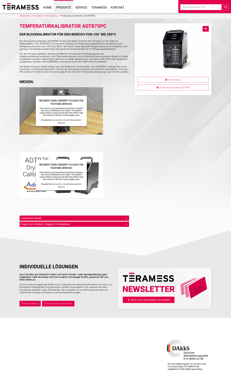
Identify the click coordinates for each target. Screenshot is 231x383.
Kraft (120, 346)
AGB (72, 362)
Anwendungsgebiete (81, 339)
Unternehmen (78, 333)
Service (81, 7)
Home (47, 7)
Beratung (123, 366)
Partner (74, 342)
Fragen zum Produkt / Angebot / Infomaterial (45, 224)
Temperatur (124, 342)
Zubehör (122, 353)
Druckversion (173, 79)
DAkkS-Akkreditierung (176, 333)
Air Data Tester (125, 336)
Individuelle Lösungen (130, 376)
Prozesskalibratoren (128, 349)
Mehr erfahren (30, 303)
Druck (121, 333)
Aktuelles (75, 336)
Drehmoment (125, 339)
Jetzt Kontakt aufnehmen (58, 303)
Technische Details (31, 218)
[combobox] (201, 7)
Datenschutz (77, 358)
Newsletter (76, 349)
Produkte (63, 7)
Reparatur (123, 370)
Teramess (99, 7)
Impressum (76, 355)
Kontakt (117, 7)
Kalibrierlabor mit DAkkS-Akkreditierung (140, 373)
